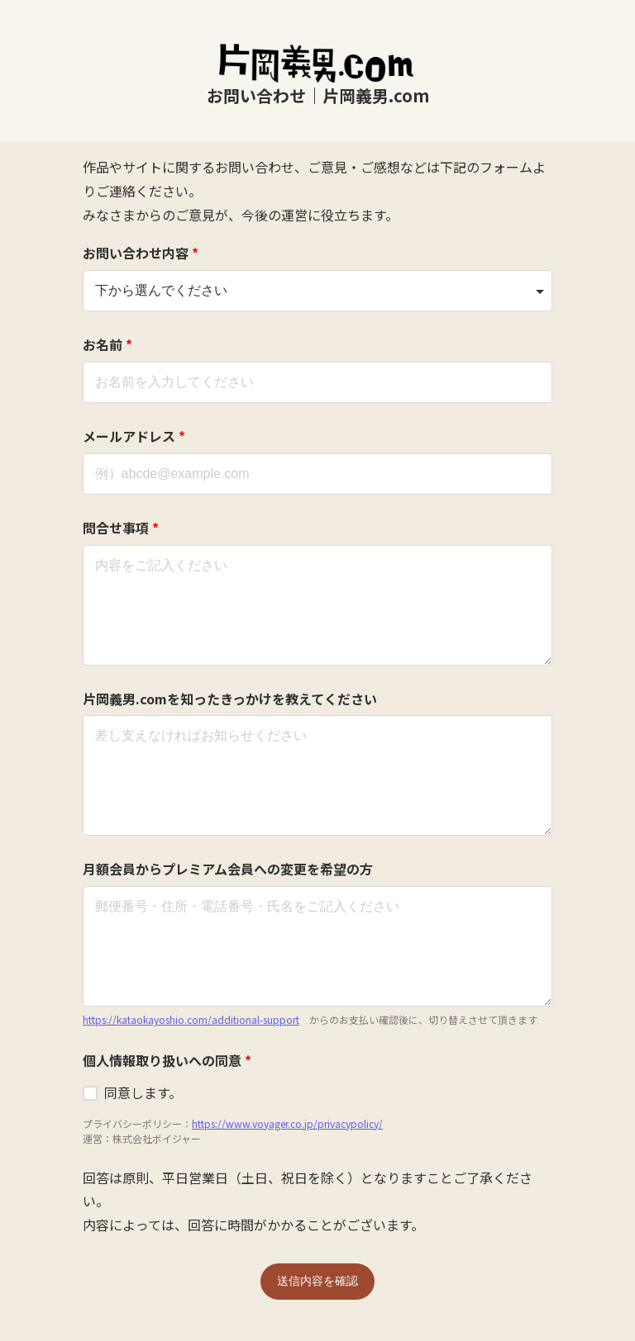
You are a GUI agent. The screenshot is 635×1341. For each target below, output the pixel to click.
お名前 (107, 344)
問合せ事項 (121, 527)
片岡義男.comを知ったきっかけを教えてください (230, 698)
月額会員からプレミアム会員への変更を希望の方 (228, 869)
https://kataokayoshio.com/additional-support (191, 1019)
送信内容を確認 (317, 1280)
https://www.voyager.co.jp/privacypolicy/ (287, 1123)
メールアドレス (134, 436)
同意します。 (143, 1092)
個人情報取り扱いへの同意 (167, 1060)
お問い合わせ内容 (140, 252)
